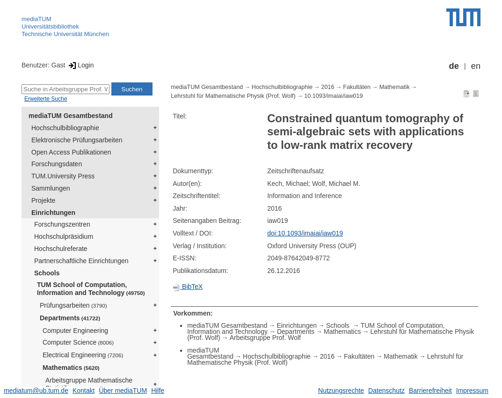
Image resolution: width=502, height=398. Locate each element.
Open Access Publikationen (71, 152)
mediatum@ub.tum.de (36, 390)
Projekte (43, 200)
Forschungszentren (62, 224)
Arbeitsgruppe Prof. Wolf (265, 337)
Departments (70, 318)
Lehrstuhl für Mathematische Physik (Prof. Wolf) (233, 96)
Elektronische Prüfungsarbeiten (77, 140)
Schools (46, 273)
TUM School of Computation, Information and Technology (91, 288)
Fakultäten (357, 87)
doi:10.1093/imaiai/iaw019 (305, 233)
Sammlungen (50, 188)
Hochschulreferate (60, 248)
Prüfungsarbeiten (73, 305)
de (454, 66)
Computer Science (78, 342)
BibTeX (188, 286)
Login (80, 65)
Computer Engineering (75, 330)
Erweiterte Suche (45, 99)
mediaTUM (36, 18)
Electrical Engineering (83, 355)
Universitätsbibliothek (50, 26)
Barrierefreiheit (430, 390)
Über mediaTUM (123, 390)
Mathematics (71, 367)
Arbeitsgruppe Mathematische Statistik (88, 384)
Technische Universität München (65, 33)
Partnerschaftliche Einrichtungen (81, 261)
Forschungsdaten (56, 164)
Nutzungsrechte (341, 390)
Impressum (472, 390)
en (475, 66)
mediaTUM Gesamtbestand (71, 115)
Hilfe (157, 390)
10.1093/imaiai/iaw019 (333, 96)
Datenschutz (386, 390)
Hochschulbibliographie (65, 128)
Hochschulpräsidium (63, 236)
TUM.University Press (63, 176)
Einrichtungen (53, 212)
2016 (328, 87)
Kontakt (84, 390)
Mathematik (394, 87)
